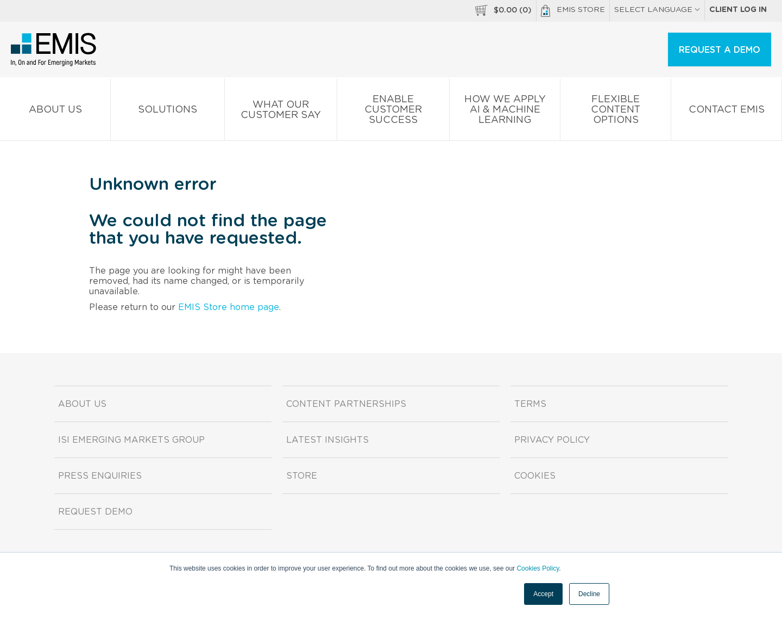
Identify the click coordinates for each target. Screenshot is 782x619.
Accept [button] (543, 594)
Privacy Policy (552, 440)
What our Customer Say (281, 112)
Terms (530, 404)
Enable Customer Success (393, 112)
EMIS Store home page (228, 307)
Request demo (95, 511)
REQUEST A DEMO (719, 50)
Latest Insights (327, 440)
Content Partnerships (346, 404)
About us (55, 112)
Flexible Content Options (615, 112)
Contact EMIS (726, 112)
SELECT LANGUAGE (657, 10)
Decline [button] (589, 594)
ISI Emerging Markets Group (131, 440)
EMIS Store (573, 11)
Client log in (738, 10)
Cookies (535, 476)
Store (301, 476)
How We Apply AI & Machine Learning (505, 112)
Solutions (167, 112)
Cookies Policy (537, 568)
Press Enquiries (100, 476)
